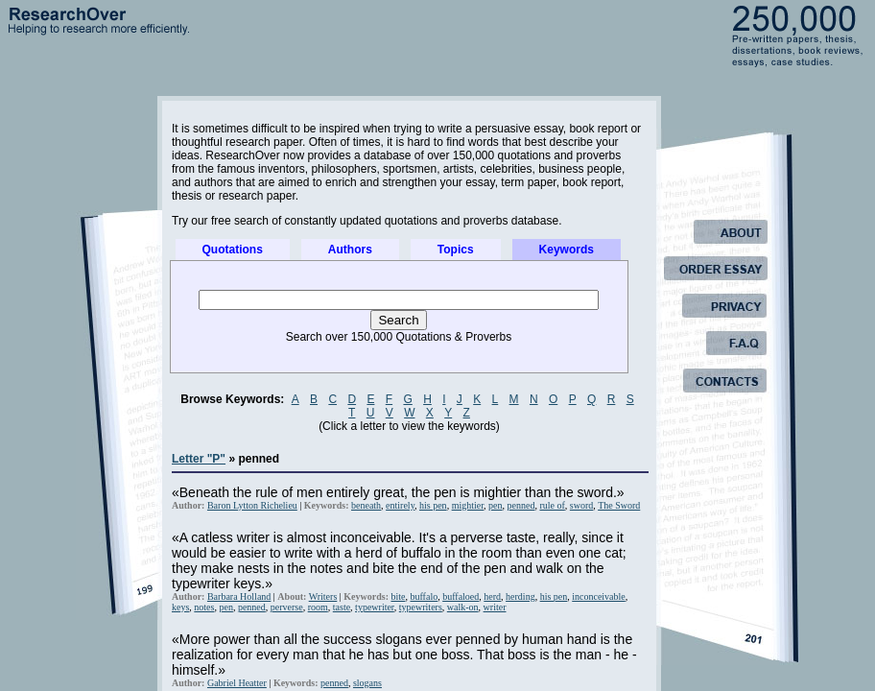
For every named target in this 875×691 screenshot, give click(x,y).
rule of (551, 505)
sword (581, 505)
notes (204, 607)
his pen (433, 505)
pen (495, 505)
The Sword (619, 505)
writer (495, 607)
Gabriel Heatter (237, 683)
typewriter (374, 607)
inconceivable (599, 596)
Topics (456, 249)
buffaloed (460, 596)
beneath (366, 505)
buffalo (424, 596)
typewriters (420, 607)
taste (341, 607)
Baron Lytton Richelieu (252, 505)
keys (180, 607)
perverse (287, 607)
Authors (350, 249)
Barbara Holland (239, 596)
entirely (400, 505)
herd (492, 596)
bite (397, 596)
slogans (367, 683)
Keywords (566, 249)
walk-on (463, 607)
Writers (323, 596)
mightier (468, 505)
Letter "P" (198, 458)
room (318, 607)
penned (521, 505)
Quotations (232, 249)
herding (520, 596)
